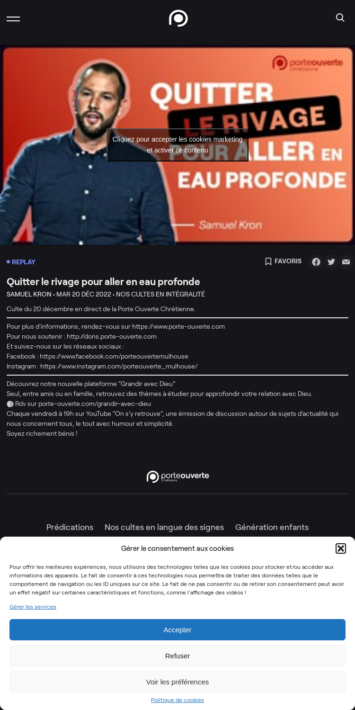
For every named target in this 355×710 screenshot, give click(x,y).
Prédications (69, 527)
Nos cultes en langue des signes (164, 527)
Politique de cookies (177, 700)
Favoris (283, 262)
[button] (341, 548)
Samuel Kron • (31, 294)
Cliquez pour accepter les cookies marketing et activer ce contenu (178, 144)
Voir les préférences (177, 682)
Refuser (177, 656)
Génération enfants (272, 527)
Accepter (177, 630)
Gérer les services (32, 607)
